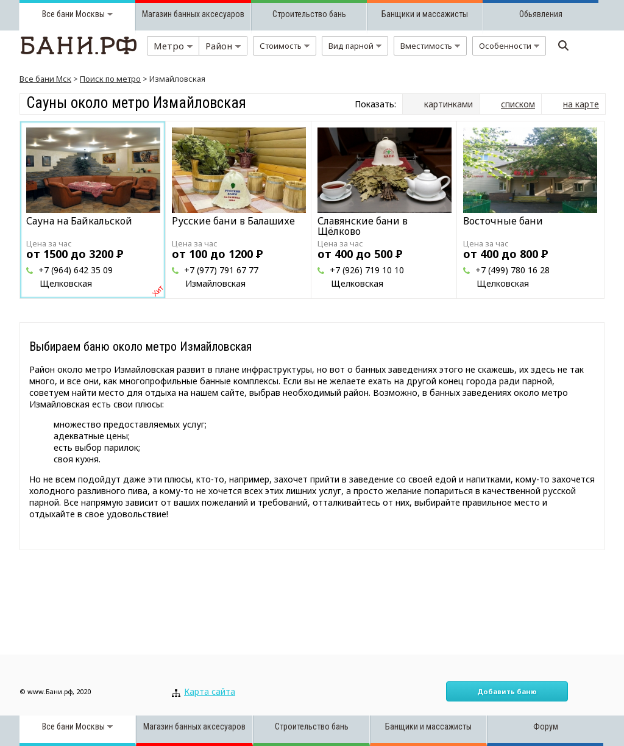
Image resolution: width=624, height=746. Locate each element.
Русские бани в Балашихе (233, 221)
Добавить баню (507, 691)
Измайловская (215, 283)
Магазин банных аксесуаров (193, 14)
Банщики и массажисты (424, 14)
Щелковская (66, 283)
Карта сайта (209, 691)
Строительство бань (309, 14)
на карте (581, 104)
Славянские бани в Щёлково (362, 226)
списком (518, 104)
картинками (448, 104)
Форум (545, 726)
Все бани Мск (45, 78)
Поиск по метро (110, 78)
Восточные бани (503, 221)
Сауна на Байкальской (79, 221)
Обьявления (540, 14)
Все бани (58, 14)
